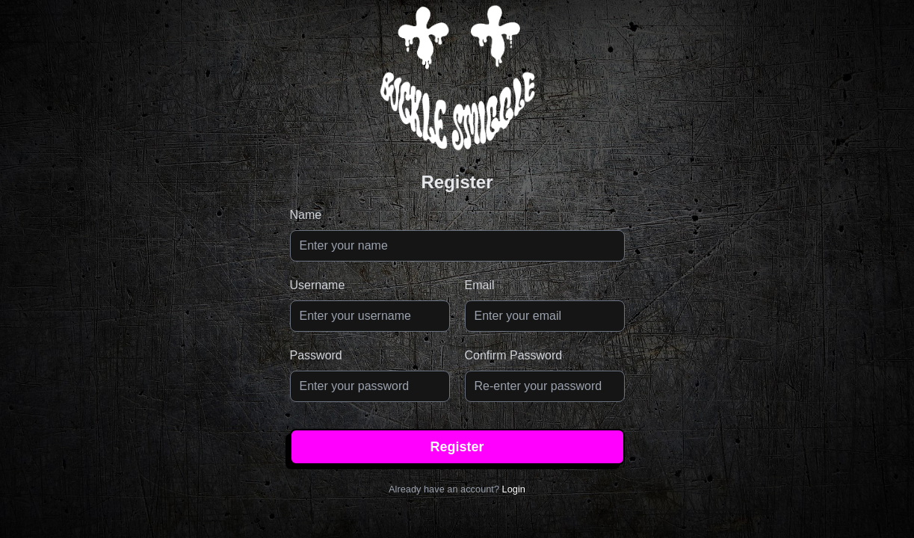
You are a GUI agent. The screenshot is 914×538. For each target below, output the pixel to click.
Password (316, 355)
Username (317, 285)
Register (457, 446)
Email (480, 285)
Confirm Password (514, 355)
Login (513, 489)
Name (306, 214)
